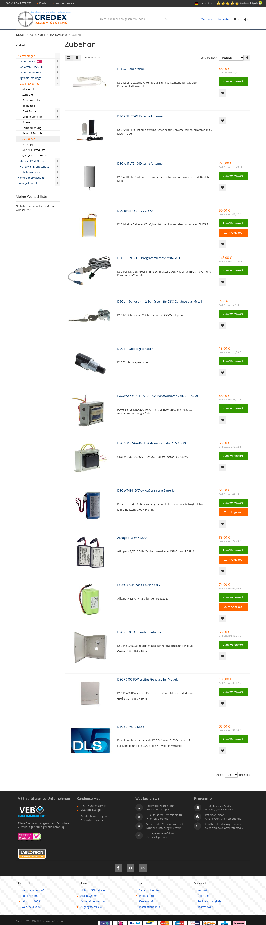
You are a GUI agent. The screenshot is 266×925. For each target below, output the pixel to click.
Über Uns (203, 904)
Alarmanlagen (37, 43)
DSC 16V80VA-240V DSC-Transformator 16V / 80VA (152, 451)
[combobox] (133, 19)
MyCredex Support (91, 818)
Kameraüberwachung (93, 909)
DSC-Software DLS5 (130, 735)
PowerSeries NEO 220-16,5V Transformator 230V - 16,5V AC (158, 404)
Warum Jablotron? (33, 898)
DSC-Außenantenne (131, 77)
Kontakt (202, 898)
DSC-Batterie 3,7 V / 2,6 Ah (135, 219)
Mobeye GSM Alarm (92, 898)
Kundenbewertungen (93, 824)
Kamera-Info (146, 909)
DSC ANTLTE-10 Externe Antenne (140, 172)
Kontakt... (43, 3)
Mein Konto (208, 19)
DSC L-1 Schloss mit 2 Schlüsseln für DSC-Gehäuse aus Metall (159, 310)
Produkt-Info (146, 904)
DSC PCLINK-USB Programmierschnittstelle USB (150, 266)
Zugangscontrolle (91, 915)
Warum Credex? (31, 915)
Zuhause (20, 43)
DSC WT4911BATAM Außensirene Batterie (146, 499)
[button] (222, 101)
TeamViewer (205, 915)
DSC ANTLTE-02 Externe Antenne (140, 125)
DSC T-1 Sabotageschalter (135, 357)
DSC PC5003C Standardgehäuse (139, 640)
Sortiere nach (209, 66)
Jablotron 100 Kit (32, 909)
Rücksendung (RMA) (210, 909)
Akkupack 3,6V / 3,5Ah (132, 546)
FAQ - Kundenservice (93, 814)
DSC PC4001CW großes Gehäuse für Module (147, 688)
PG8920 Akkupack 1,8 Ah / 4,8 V (138, 593)
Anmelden (223, 19)
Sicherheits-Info (149, 898)
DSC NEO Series (58, 43)
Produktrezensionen (92, 828)
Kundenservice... (64, 3)
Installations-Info (149, 915)
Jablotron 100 (30, 904)
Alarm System (88, 904)
